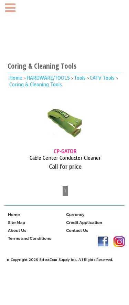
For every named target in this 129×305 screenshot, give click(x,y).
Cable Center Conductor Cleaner (65, 158)
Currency (75, 215)
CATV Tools (102, 78)
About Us (17, 230)
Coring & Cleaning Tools (35, 84)
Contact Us (77, 230)
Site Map (16, 222)
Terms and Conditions (29, 238)
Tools (80, 78)
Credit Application (84, 222)
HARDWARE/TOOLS (48, 78)
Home (15, 78)
